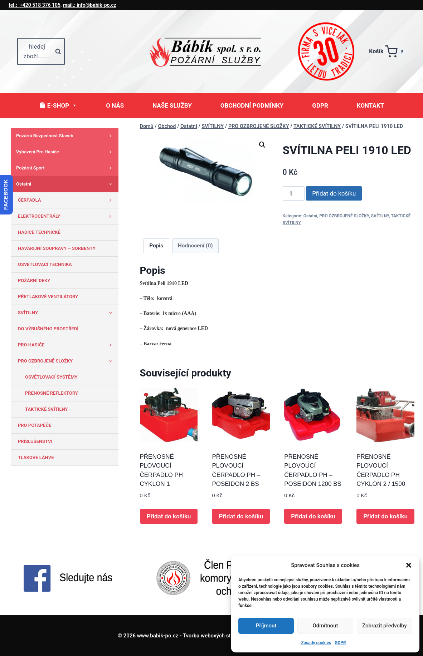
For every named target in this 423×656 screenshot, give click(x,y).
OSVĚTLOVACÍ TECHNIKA (45, 264)
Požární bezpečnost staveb (65, 136)
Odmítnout (325, 625)
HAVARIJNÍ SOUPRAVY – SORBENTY (57, 248)
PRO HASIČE (66, 345)
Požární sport (65, 168)
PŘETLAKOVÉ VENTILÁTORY (48, 296)
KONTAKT (370, 105)
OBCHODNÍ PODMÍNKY (252, 105)
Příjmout (266, 625)
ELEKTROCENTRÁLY (66, 216)
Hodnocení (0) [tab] (195, 245)
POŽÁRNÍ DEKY (34, 280)
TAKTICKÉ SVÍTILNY (46, 409)
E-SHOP (62, 105)
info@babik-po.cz (89, 5)
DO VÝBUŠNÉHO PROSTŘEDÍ (48, 328)
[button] (408, 565)
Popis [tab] (156, 245)
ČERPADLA (66, 200)
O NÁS (115, 105)
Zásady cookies (316, 642)
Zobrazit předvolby (384, 625)
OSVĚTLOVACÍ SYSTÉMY (51, 377)
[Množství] (294, 193)
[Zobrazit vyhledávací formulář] (41, 51)
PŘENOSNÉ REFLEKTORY (51, 393)
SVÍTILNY (380, 215)
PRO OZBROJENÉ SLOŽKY (344, 215)
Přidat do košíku (334, 193)
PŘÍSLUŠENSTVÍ (35, 441)
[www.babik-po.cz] (211, 51)
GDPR (340, 642)
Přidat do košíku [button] (169, 516)
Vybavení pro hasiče (65, 152)
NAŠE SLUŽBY (172, 105)
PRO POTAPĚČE (34, 425)
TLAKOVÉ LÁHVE (36, 457)
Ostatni (310, 215)
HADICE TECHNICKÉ (39, 232)
